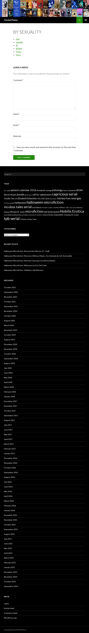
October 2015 (10, 524)
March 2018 (9, 387)
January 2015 (9, 567)
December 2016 (10, 458)
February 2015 (10, 562)
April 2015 (8, 553)
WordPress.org (10, 618)
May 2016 (8, 491)
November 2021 (10, 297)
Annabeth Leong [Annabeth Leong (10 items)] (44, 190)
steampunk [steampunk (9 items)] (68, 215)
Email (16, 125)
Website (17, 136)
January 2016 (9, 510)
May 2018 (8, 377)
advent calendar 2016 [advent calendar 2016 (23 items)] (23, 190)
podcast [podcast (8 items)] (15, 215)
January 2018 (9, 396)
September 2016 (11, 472)
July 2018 (8, 368)
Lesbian (19, 42)
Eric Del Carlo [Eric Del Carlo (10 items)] (43, 198)
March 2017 (9, 444)
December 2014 (10, 572)
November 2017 (10, 406)
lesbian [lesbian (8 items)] (6, 212)
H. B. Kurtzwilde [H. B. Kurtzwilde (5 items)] (9, 203)
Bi (17, 45)
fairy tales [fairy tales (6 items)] (53, 199)
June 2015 (8, 543)
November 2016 (10, 463)
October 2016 (10, 468)
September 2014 (11, 586)
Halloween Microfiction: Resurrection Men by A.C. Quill (26, 251)
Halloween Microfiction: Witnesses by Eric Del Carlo (25, 265)
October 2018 (10, 354)
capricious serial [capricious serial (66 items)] (64, 194)
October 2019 (10, 335)
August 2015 (9, 534)
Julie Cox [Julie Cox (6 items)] (69, 207)
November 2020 (10, 311)
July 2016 (8, 482)
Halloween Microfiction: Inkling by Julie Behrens (23, 270)
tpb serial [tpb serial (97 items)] (12, 218)
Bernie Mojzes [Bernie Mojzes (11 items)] (10, 194)
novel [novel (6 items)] (6, 215)
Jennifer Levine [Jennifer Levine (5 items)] (47, 207)
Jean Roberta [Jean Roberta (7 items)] (36, 207)
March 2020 (9, 325)
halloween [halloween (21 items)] (20, 202)
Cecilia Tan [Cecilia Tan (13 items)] (9, 198)
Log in (6, 603)
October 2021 (10, 301)
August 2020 (9, 320)
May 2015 (8, 548)
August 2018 (9, 363)
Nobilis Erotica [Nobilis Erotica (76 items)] (72, 211)
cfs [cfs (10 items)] (16, 198)
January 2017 (9, 453)
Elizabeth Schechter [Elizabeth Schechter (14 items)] (27, 198)
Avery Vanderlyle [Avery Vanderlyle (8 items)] (69, 190)
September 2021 (11, 306)
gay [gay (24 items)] (79, 198)
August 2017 (9, 420)
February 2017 (10, 449)
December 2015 (10, 515)
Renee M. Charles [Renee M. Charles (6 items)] (36, 215)
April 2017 (8, 439)
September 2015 (11, 529)
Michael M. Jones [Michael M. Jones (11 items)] (17, 212)
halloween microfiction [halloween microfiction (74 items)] (45, 202)
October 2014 (10, 581)
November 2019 (10, 330)
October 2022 (10, 287)
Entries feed (9, 608)
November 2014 (10, 577)
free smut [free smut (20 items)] (71, 198)
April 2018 (8, 382)
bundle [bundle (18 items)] (20, 194)
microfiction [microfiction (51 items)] (34, 211)
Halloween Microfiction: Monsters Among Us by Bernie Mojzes (29, 260)
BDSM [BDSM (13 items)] (80, 190)
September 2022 (11, 292)
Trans (18, 51)
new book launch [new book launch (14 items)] (51, 211)
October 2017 (10, 411)
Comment (18, 80)
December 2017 (10, 401)
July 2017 (8, 425)
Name (16, 114)
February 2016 (10, 506)
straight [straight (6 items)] (76, 215)
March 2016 (9, 501)
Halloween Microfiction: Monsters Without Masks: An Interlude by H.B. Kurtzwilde (38, 256)
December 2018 (10, 344)
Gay (18, 39)
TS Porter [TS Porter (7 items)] (23, 219)
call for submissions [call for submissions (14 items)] (42, 194)
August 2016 (9, 477)
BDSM (19, 48)
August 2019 (9, 339)
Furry (18, 55)
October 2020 (10, 316)
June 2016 (8, 487)
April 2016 (8, 496)
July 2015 (8, 539)
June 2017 (8, 430)
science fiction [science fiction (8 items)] (47, 215)
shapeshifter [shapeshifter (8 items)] (58, 215)
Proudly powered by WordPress (15, 630)
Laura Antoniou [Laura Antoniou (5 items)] (77, 207)
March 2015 (9, 558)
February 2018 (10, 392)
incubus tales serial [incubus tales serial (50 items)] (18, 207)
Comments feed (10, 613)
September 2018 (11, 358)
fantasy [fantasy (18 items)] (61, 198)
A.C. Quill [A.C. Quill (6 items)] (7, 190)
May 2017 (8, 434)
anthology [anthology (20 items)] (57, 190)
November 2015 (10, 520)
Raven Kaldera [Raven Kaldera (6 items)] (24, 215)
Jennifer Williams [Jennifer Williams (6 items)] (59, 207)
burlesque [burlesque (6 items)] (28, 195)
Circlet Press (11, 20)
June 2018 (8, 373)
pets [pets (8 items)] (10, 215)
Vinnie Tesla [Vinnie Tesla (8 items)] (31, 219)
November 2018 (10, 349)
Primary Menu (86, 20)
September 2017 (11, 415)
